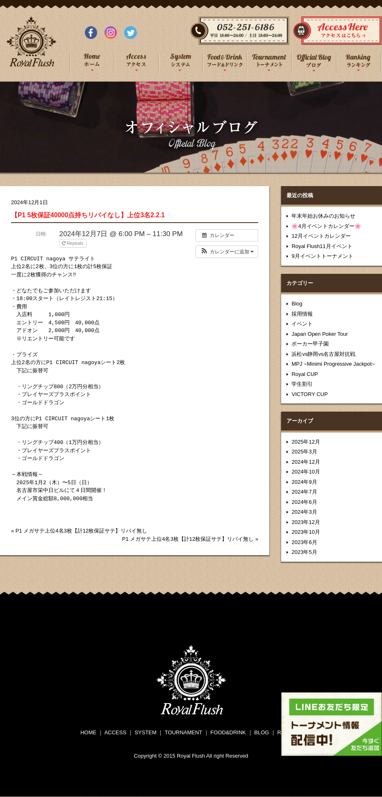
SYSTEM (145, 732)
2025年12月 (305, 442)
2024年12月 (305, 462)
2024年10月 (305, 472)
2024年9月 (304, 482)
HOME (88, 732)
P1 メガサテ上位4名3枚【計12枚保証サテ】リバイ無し (81, 531)
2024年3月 (304, 512)
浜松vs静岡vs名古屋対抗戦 (323, 354)
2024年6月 (304, 502)
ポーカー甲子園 (310, 344)
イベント (302, 324)
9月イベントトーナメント (322, 256)
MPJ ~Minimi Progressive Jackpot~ (333, 364)
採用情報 (302, 314)
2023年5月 (304, 552)
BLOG (261, 732)
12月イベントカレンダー (320, 236)
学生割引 (302, 384)
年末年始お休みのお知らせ (323, 216)
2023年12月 (305, 522)
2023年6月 (304, 542)
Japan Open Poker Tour (319, 334)
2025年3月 (304, 452)
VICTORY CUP (309, 394)
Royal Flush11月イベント (321, 246)
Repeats (73, 243)
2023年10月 (305, 532)
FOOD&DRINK (228, 732)
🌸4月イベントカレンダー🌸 (326, 226)
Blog (296, 304)
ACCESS (115, 732)
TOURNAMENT (183, 732)
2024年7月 (304, 492)
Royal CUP (304, 374)
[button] (227, 251)
